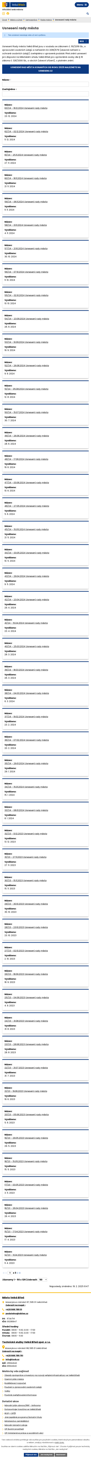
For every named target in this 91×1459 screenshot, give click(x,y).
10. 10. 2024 (10, 303)
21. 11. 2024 (10, 186)
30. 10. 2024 (11, 256)
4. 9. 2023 (10, 1005)
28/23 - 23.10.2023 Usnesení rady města (26, 927)
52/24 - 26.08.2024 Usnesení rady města (27, 365)
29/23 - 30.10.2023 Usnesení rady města (26, 903)
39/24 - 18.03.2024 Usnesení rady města (26, 669)
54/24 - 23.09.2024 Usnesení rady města (27, 318)
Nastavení (61, 1454)
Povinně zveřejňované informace (20, 1395)
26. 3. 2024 (10, 677)
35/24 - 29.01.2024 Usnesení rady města (26, 763)
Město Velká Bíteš (13, 1297)
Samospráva (31, 20)
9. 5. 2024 (10, 584)
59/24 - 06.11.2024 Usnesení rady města (26, 201)
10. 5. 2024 (10, 560)
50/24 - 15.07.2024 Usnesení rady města (26, 412)
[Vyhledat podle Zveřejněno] (45, 93)
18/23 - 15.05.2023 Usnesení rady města (26, 1161)
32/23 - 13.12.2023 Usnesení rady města (26, 833)
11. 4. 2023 (9, 1263)
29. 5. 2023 (10, 1146)
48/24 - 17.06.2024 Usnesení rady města (26, 459)
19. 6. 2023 (10, 1099)
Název (5, 79)
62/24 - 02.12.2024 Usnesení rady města (26, 131)
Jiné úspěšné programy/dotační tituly (23, 1417)
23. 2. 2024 (10, 724)
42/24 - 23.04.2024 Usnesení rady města (27, 599)
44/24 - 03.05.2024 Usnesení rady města (27, 552)
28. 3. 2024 (10, 654)
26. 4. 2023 (10, 1216)
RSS (84, 41)
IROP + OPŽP (10, 1413)
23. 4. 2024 (10, 631)
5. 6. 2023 (10, 1122)
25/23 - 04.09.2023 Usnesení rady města (27, 997)
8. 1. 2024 (9, 818)
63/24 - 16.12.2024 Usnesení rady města (26, 108)
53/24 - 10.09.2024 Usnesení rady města (26, 342)
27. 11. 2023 (10, 865)
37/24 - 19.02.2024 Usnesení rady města (26, 716)
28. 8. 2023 (10, 1052)
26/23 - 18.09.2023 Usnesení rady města (26, 974)
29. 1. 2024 (10, 771)
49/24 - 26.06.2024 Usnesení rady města (27, 435)
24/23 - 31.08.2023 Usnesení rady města (26, 1020)
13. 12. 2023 (10, 841)
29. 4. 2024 (10, 607)
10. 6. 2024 (10, 490)
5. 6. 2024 (10, 514)
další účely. (59, 1442)
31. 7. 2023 (10, 1075)
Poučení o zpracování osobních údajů (23, 1387)
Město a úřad (16, 20)
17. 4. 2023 (10, 1239)
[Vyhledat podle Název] (45, 84)
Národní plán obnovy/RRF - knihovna (23, 1405)
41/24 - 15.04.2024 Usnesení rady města (26, 623)
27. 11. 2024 (10, 162)
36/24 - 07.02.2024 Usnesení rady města (27, 740)
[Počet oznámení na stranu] (42, 1279)
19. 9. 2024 (10, 350)
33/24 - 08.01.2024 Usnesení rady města (26, 810)
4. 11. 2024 (10, 233)
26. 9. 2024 (10, 326)
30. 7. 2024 (10, 420)
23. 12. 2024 (11, 116)
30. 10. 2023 (10, 911)
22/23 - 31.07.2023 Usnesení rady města (26, 1067)
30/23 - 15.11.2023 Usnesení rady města (25, 880)
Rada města (46, 20)
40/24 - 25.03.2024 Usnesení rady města (27, 646)
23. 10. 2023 (10, 935)
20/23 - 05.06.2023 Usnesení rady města (27, 1114)
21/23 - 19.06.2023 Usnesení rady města (26, 1091)
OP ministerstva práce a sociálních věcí (24, 1433)
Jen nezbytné (46, 1454)
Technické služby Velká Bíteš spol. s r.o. (26, 1342)
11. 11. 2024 (9, 209)
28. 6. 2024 (10, 443)
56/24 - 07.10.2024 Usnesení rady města (26, 271)
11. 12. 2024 (10, 139)
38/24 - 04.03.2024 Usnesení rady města (27, 693)
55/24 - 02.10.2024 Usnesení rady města (26, 295)
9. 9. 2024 (10, 373)
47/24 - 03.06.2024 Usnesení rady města (27, 482)
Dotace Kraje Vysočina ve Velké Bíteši (23, 1409)
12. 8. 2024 (10, 397)
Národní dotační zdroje (16, 1425)
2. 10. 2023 (10, 958)
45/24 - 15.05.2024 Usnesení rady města (27, 529)
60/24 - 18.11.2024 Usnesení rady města (26, 178)
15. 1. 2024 (10, 794)
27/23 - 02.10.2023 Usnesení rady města (26, 950)
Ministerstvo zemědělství (17, 1421)
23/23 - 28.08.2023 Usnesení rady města (27, 1044)
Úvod (4, 20)
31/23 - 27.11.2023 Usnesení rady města (25, 857)
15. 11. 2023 (10, 888)
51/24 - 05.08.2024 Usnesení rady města (26, 388)
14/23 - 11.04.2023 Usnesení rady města (26, 1255)
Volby (7, 1391)
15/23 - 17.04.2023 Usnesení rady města (26, 1231)
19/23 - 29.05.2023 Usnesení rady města (26, 1137)
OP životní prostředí (14, 1429)
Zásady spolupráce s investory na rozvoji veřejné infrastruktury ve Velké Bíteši (42, 1375)
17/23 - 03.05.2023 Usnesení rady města (26, 1184)
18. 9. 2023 (10, 982)
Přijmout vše (30, 1454)
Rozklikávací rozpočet (15, 1383)
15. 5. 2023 (10, 1169)
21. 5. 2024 (10, 537)
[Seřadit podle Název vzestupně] (10, 79)
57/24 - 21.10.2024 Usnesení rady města (26, 248)
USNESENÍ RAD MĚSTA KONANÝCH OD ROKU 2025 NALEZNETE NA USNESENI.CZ (45, 69)
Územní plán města (14, 1379)
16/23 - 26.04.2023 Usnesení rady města (26, 1208)
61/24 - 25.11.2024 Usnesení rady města (26, 154)
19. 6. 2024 (10, 467)
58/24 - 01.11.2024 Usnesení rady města (26, 225)
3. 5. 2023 (10, 1192)
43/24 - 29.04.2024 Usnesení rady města (27, 576)
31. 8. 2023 (10, 1028)
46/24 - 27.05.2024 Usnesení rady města (27, 506)
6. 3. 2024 (10, 701)
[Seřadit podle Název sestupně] (10, 80)
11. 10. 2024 (10, 279)
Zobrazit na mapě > (16, 1305)
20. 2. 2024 (10, 748)
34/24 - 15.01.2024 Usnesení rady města (26, 786)
